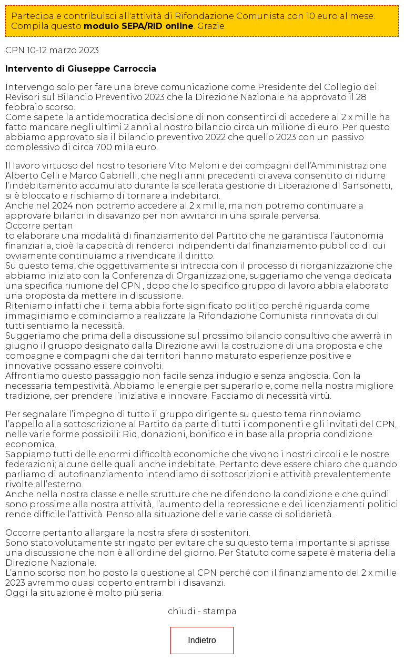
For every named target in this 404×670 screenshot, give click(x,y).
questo (122, 26)
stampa (220, 611)
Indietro (202, 640)
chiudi (182, 611)
